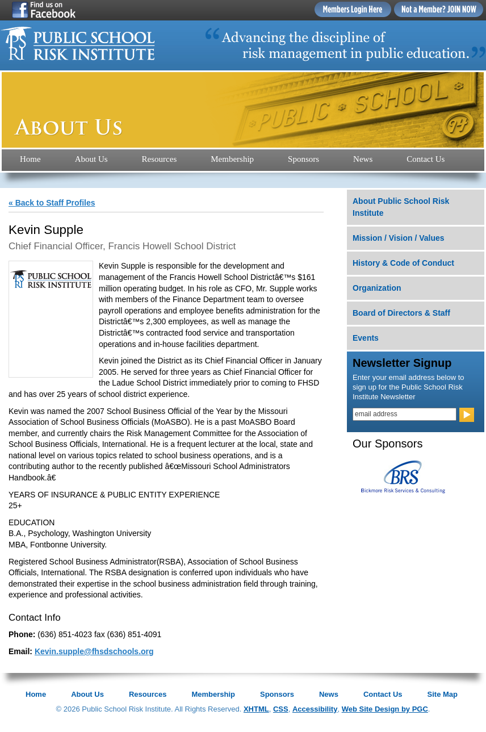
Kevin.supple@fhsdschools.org (94, 651)
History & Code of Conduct (403, 262)
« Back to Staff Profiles (52, 202)
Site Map (443, 694)
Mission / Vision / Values (399, 237)
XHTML (256, 709)
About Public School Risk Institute (401, 206)
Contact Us (426, 159)
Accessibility (315, 709)
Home (30, 159)
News (362, 159)
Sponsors (303, 159)
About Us (91, 159)
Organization (377, 287)
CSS (280, 709)
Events (366, 337)
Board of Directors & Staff (401, 312)
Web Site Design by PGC (385, 709)
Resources (159, 159)
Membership (232, 159)
